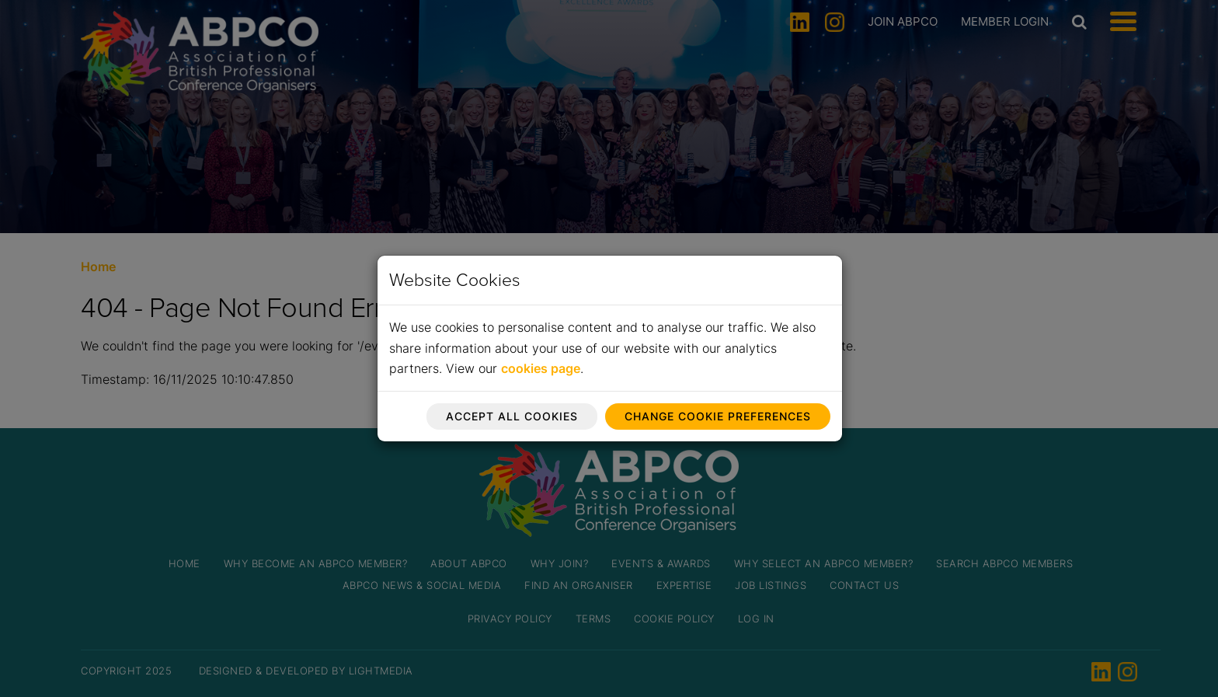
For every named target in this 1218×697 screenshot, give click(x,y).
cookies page (540, 368)
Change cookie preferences (718, 416)
